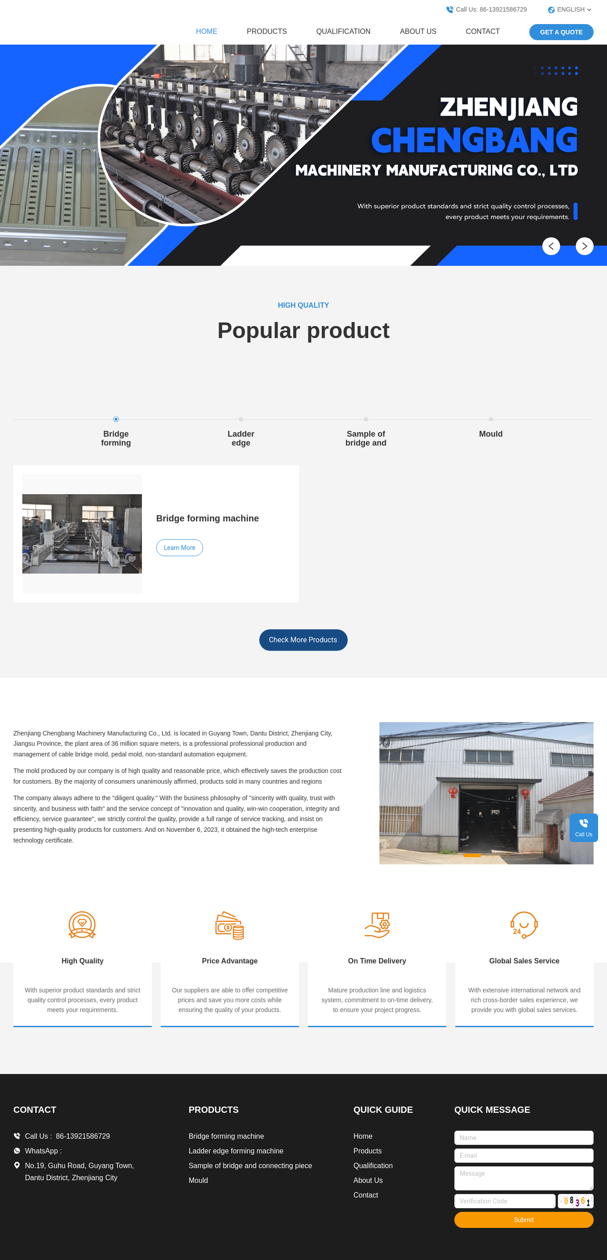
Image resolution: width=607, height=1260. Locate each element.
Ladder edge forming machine (236, 1151)
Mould (198, 1180)
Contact (483, 31)
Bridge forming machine (226, 1136)
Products (267, 31)
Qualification (343, 31)
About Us (418, 31)
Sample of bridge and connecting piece (250, 1165)
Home (206, 31)
